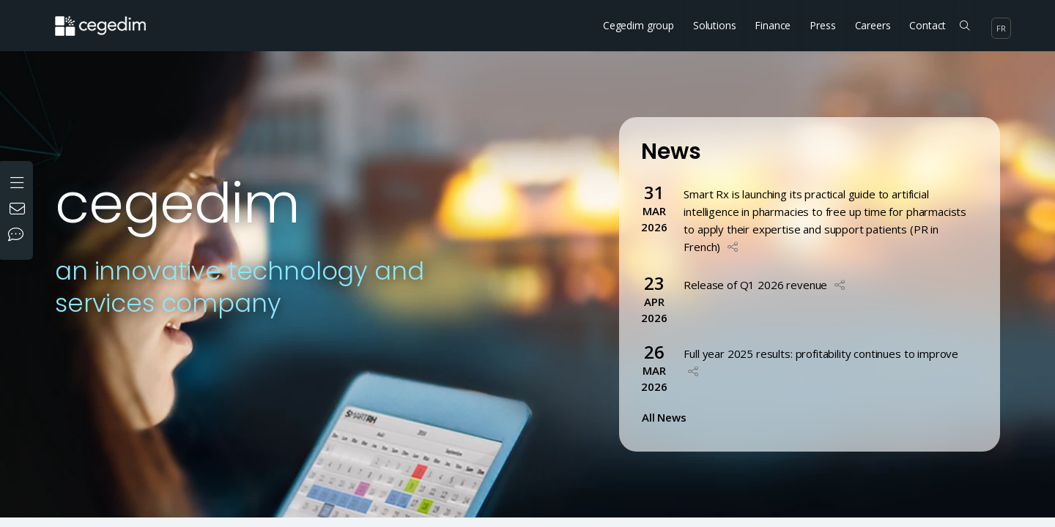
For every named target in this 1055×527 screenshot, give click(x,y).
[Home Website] (111, 18)
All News (667, 417)
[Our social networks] (19, 236)
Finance (773, 25)
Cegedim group (638, 25)
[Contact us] (19, 210)
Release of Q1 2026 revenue (755, 284)
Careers (873, 25)
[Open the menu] (18, 181)
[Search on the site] (964, 25)
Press (822, 25)
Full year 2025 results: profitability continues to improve (821, 353)
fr (1001, 28)
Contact (927, 25)
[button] (733, 246)
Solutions (714, 25)
